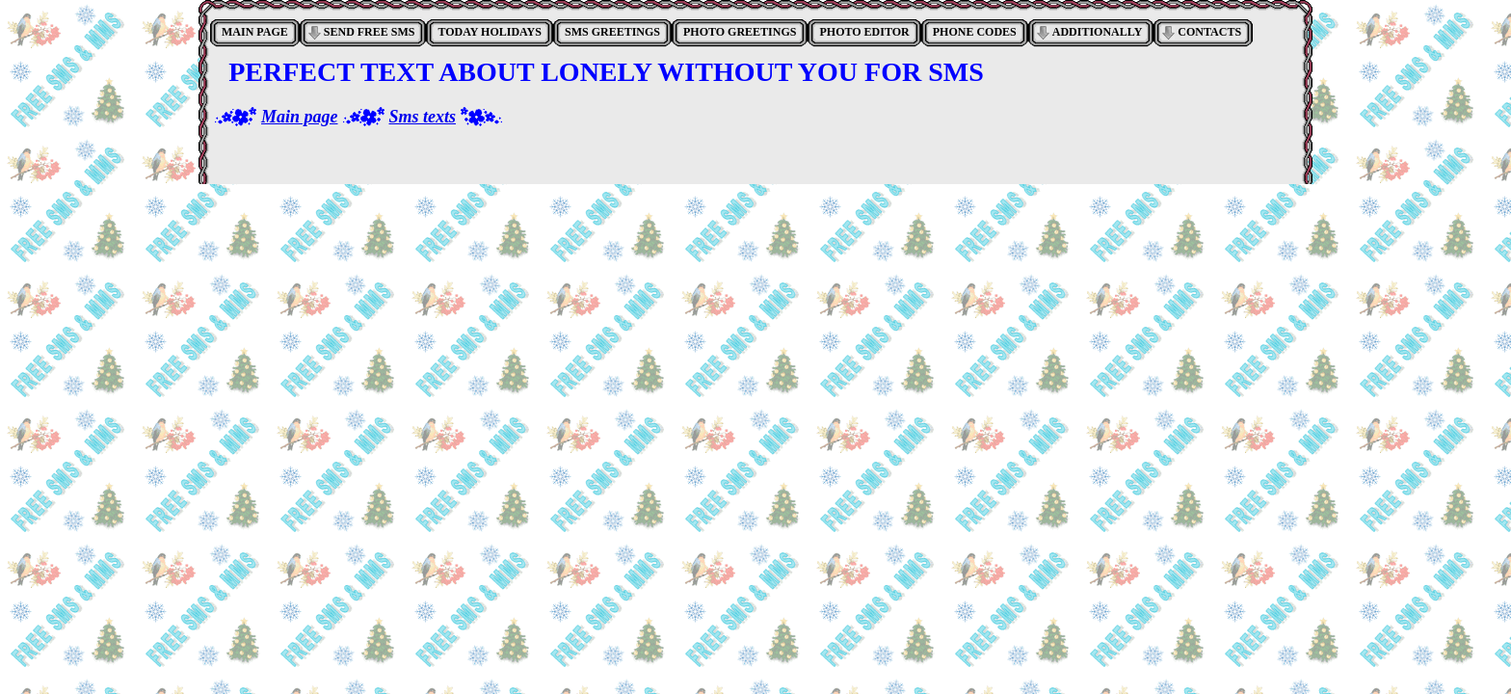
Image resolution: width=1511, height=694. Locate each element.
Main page (299, 116)
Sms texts (423, 116)
